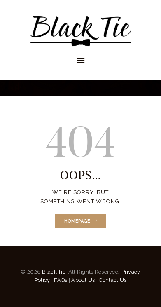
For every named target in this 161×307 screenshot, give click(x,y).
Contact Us (112, 280)
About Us (83, 280)
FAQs (60, 280)
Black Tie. (54, 272)
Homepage (77, 221)
